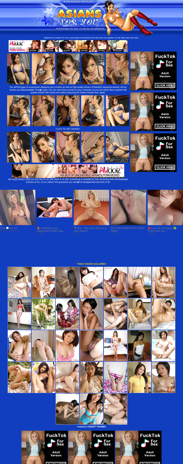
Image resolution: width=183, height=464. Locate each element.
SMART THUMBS (97, 403)
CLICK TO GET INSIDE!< (68, 129)
